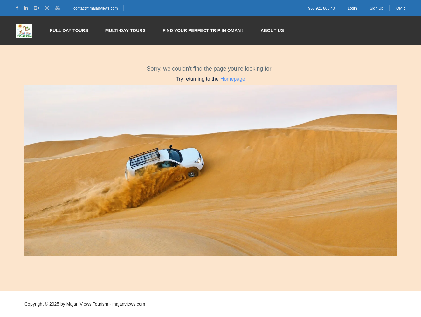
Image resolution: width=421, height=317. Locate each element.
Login (352, 8)
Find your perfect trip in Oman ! (203, 30)
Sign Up (376, 8)
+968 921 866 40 (320, 8)
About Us (272, 30)
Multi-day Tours (125, 30)
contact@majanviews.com (95, 8)
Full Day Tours (69, 30)
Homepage (232, 79)
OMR (400, 8)
